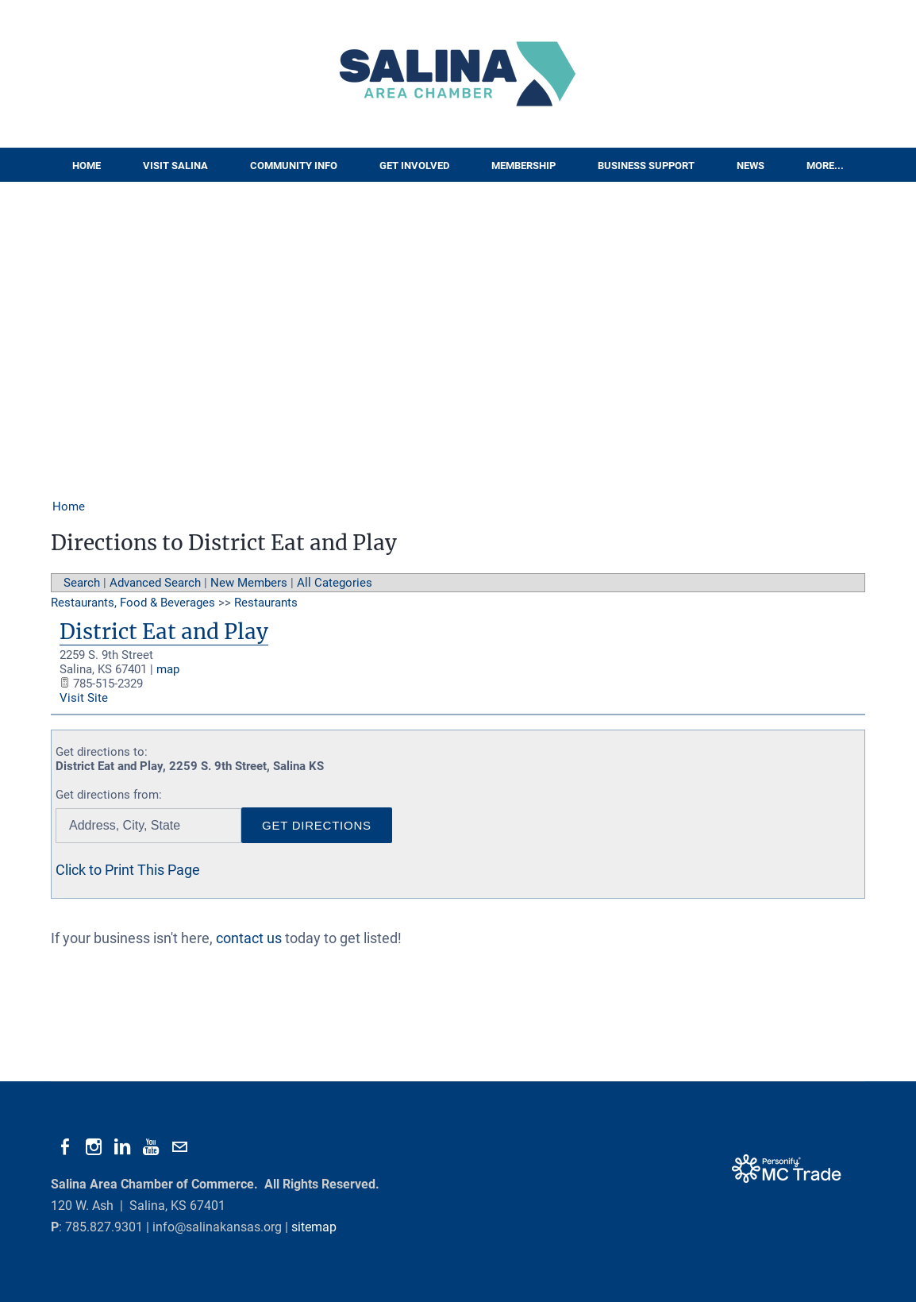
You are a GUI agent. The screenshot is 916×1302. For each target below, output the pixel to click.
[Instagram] (94, 1147)
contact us (249, 938)
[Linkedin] (122, 1147)
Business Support (646, 165)
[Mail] (179, 1147)
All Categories (334, 583)
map (167, 669)
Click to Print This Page (128, 869)
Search (82, 583)
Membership (523, 165)
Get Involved (414, 165)
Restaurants (266, 602)
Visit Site (84, 698)
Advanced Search (155, 583)
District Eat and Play (164, 631)
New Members (248, 583)
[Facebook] (65, 1147)
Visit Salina (175, 165)
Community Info (293, 165)
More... (825, 165)
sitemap (314, 1227)
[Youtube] (151, 1147)
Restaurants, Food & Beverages (133, 602)
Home (86, 165)
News (750, 165)
